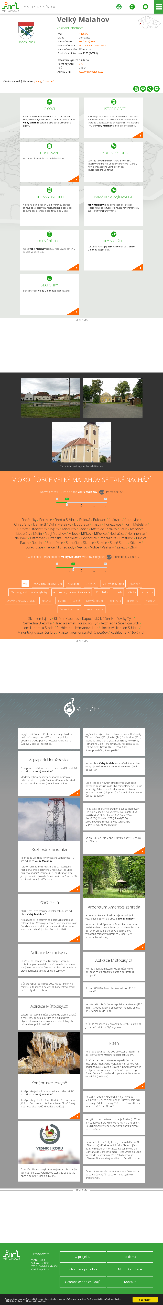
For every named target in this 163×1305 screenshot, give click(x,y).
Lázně (76, 601)
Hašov (96, 524)
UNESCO (90, 584)
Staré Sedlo (118, 542)
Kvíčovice (137, 529)
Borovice (45, 519)
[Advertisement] (81, 347)
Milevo (73, 533)
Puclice (141, 538)
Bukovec (99, 519)
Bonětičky (29, 519)
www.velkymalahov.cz (91, 71)
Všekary (108, 547)
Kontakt (130, 1282)
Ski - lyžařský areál (113, 584)
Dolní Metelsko (60, 524)
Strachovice (34, 547)
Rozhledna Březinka (37, 623)
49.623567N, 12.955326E (92, 45)
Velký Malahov (83, 19)
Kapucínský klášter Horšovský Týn (107, 618)
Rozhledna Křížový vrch (128, 632)
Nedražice (117, 533)
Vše (25, 584)
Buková (84, 519)
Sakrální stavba (95, 609)
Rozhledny (102, 592)
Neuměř (21, 538)
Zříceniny (147, 592)
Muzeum (151, 601)
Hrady (118, 592)
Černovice (131, 519)
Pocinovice (89, 538)
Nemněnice (136, 533)
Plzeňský (83, 33)
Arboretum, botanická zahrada (71, 592)
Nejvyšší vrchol (94, 601)
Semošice (73, 542)
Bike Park (115, 601)
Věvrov (82, 547)
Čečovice (115, 519)
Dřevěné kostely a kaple (21, 601)
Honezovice (112, 524)
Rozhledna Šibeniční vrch (120, 623)
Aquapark (73, 584)
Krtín (123, 529)
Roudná (38, 542)
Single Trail (133, 601)
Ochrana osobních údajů (83, 1282)
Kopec (83, 529)
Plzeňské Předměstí (63, 538)
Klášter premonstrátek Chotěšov (83, 632)
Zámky (132, 592)
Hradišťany (39, 529)
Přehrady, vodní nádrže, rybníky (28, 592)
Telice (50, 547)
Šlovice (102, 542)
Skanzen (135, 584)
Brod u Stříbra (65, 519)
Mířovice (100, 533)
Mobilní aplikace (130, 1269)
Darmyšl (39, 524)
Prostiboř (126, 538)
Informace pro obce (82, 1269)
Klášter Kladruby (66, 618)
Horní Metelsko (135, 524)
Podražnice (108, 538)
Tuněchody (66, 547)
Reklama (130, 1257)
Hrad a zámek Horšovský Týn (76, 623)
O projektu (83, 1257)
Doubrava (81, 524)
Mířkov (86, 533)
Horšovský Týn (87, 41)
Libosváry (23, 533)
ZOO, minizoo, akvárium (48, 584)
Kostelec (97, 529)
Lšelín (37, 533)
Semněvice (55, 542)
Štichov (135, 542)
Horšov (22, 529)
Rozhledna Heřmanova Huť (77, 627)
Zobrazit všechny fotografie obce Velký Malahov (81, 466)
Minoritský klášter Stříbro (37, 632)
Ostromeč (48, 81)
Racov (24, 542)
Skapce (88, 542)
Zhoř (133, 547)
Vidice (94, 547)
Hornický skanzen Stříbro (119, 627)
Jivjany (37, 81)
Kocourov (69, 529)
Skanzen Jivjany (39, 618)
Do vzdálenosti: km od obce (68, 492)
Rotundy (46, 601)
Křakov (112, 529)
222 (81, 63)
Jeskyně (61, 601)
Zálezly (122, 547)
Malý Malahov (55, 533)
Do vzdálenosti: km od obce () (64, 557)
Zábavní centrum (69, 609)
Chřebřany (22, 524)
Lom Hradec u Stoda (38, 627)
